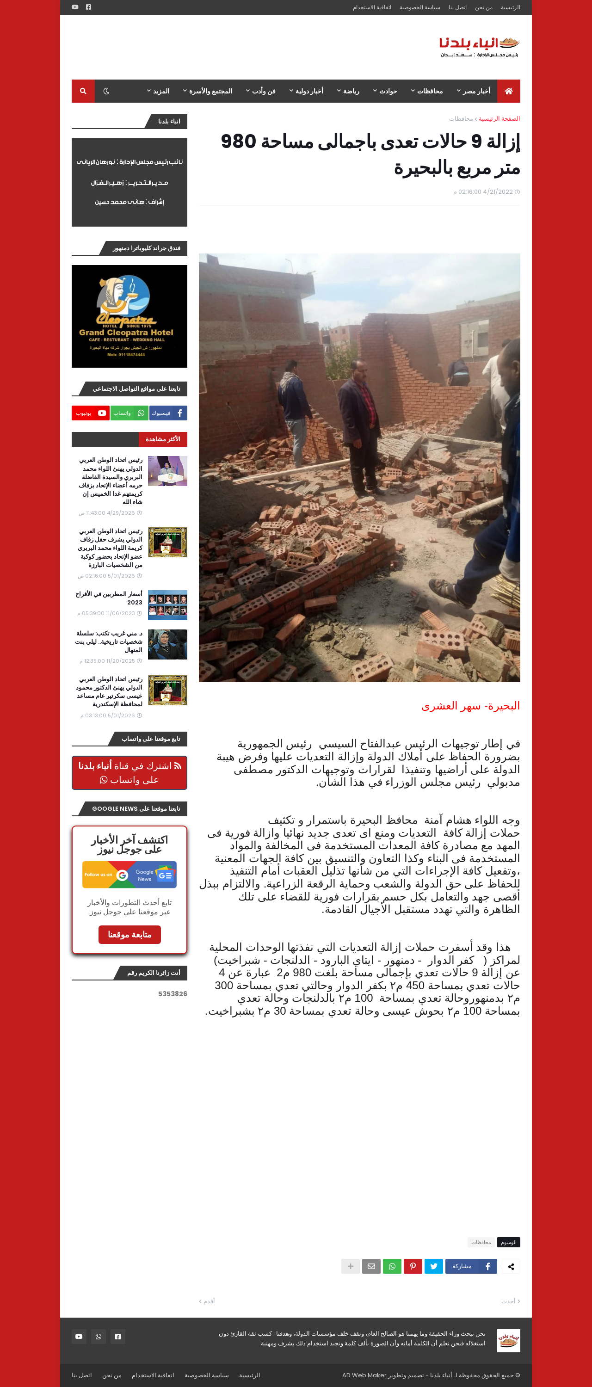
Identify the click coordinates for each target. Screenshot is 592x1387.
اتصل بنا (458, 7)
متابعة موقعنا (130, 934)
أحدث (508, 1301)
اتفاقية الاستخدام (372, 7)
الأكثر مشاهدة (163, 439)
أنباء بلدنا (441, 1375)
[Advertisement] (240, 47)
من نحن (484, 7)
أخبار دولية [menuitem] (309, 91)
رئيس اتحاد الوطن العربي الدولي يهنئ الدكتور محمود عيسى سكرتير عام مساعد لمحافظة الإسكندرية (109, 692)
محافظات (461, 118)
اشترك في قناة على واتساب (129, 772)
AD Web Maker (364, 1375)
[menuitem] (508, 91)
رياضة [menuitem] (351, 91)
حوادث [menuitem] (388, 91)
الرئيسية (510, 7)
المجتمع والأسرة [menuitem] (210, 91)
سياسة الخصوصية (420, 7)
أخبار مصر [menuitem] (476, 91)
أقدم (209, 1301)
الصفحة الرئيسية (499, 118)
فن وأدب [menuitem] (264, 91)
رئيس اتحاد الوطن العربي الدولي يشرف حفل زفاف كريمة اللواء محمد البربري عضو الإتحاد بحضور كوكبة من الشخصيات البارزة (110, 548)
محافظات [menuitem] (430, 91)
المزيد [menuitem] (161, 91)
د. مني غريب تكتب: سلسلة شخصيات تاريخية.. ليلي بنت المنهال (108, 641)
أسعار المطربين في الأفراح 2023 (108, 598)
